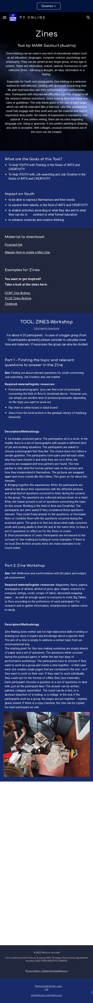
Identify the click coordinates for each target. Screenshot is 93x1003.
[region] (46, 6)
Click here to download (46, 328)
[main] (46, 81)
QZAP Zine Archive (17, 293)
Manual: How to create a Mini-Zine (27, 252)
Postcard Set (13, 245)
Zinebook (11, 304)
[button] (4, 17)
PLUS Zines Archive (18, 298)
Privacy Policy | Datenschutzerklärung (46, 971)
